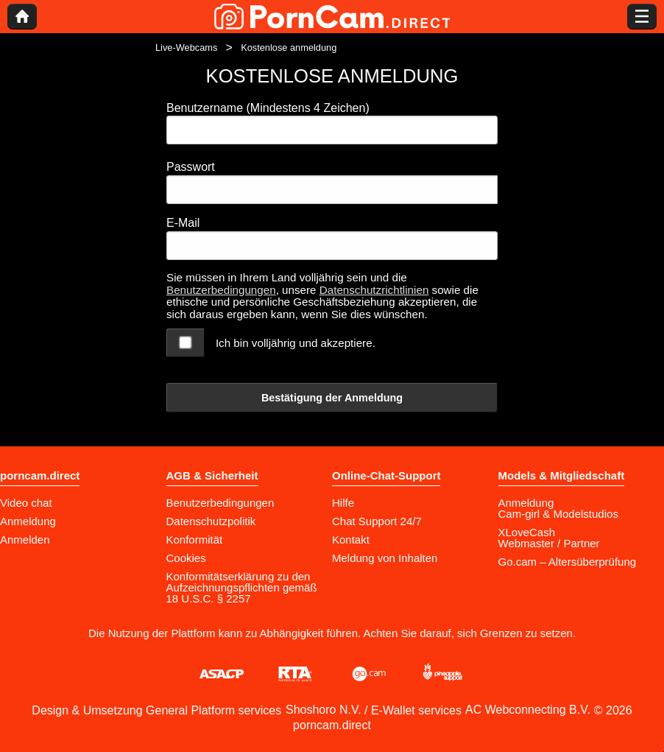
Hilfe (343, 502)
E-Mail (182, 223)
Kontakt (351, 539)
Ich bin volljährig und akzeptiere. (295, 343)
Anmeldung (28, 521)
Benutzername (268, 108)
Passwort (190, 167)
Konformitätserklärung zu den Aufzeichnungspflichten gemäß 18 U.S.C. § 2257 (241, 587)
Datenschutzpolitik (211, 521)
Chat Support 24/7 (377, 521)
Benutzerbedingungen (221, 290)
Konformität (194, 539)
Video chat (26, 502)
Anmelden (25, 539)
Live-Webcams (186, 47)
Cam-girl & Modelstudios (558, 513)
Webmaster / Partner (549, 543)
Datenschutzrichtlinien (374, 290)
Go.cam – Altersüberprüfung (567, 561)
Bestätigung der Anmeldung (332, 398)
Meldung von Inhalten (384, 558)
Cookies (186, 558)
